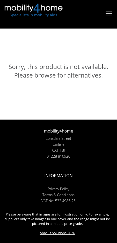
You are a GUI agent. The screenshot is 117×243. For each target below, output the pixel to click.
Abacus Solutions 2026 (57, 233)
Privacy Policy (58, 188)
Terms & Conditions (58, 194)
